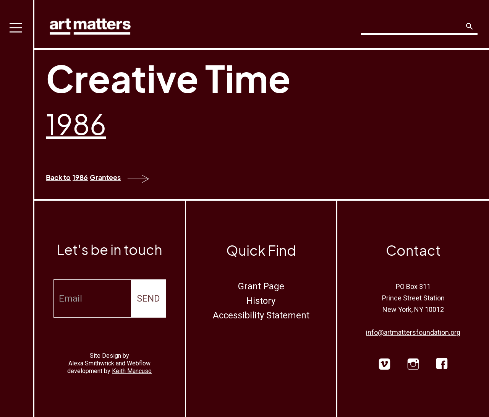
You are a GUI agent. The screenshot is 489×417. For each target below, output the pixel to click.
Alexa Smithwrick (91, 363)
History (260, 300)
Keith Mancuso (132, 371)
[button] (17, 208)
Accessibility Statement (261, 315)
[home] (90, 25)
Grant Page (261, 286)
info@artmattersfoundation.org (413, 332)
